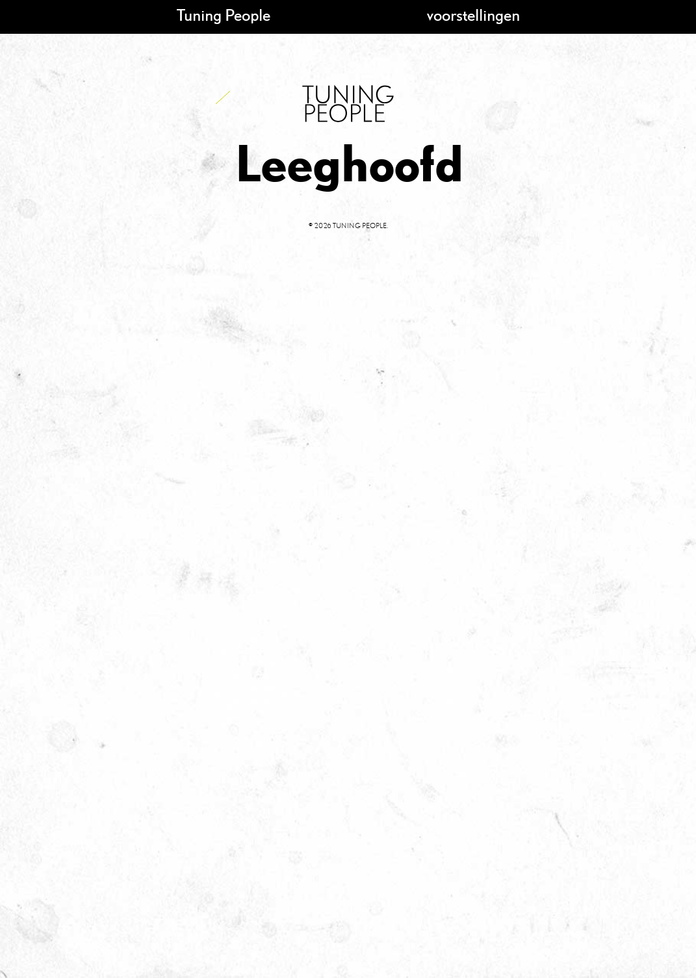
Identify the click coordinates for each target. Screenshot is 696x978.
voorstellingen (473, 15)
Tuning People (223, 15)
